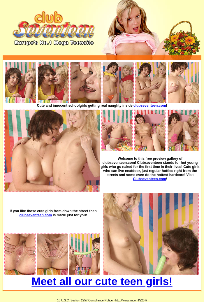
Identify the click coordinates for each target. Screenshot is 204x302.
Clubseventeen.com (149, 179)
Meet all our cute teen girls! (101, 281)
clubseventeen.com (149, 105)
